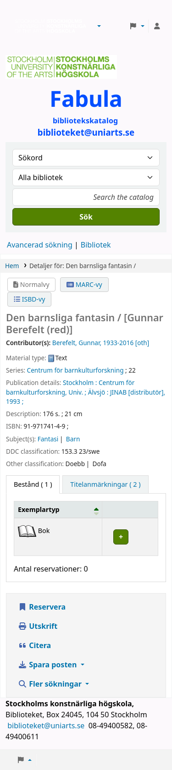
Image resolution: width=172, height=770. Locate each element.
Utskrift (37, 626)
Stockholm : (80, 382)
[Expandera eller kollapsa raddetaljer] (130, 537)
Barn (73, 438)
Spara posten (48, 665)
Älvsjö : (98, 392)
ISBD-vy (29, 299)
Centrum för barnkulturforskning (75, 370)
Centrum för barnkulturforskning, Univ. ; (70, 387)
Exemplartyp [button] (39, 509)
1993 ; (14, 401)
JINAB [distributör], (137, 392)
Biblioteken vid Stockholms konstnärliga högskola (48, 26)
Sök (86, 217)
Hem (12, 265)
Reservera (42, 607)
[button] (99, 26)
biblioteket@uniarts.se (46, 725)
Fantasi (48, 438)
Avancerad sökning (39, 245)
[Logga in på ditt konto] (157, 26)
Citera (34, 645)
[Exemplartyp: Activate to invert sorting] (58, 509)
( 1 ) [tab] (33, 484)
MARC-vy (84, 284)
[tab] (105, 484)
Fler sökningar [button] (50, 684)
